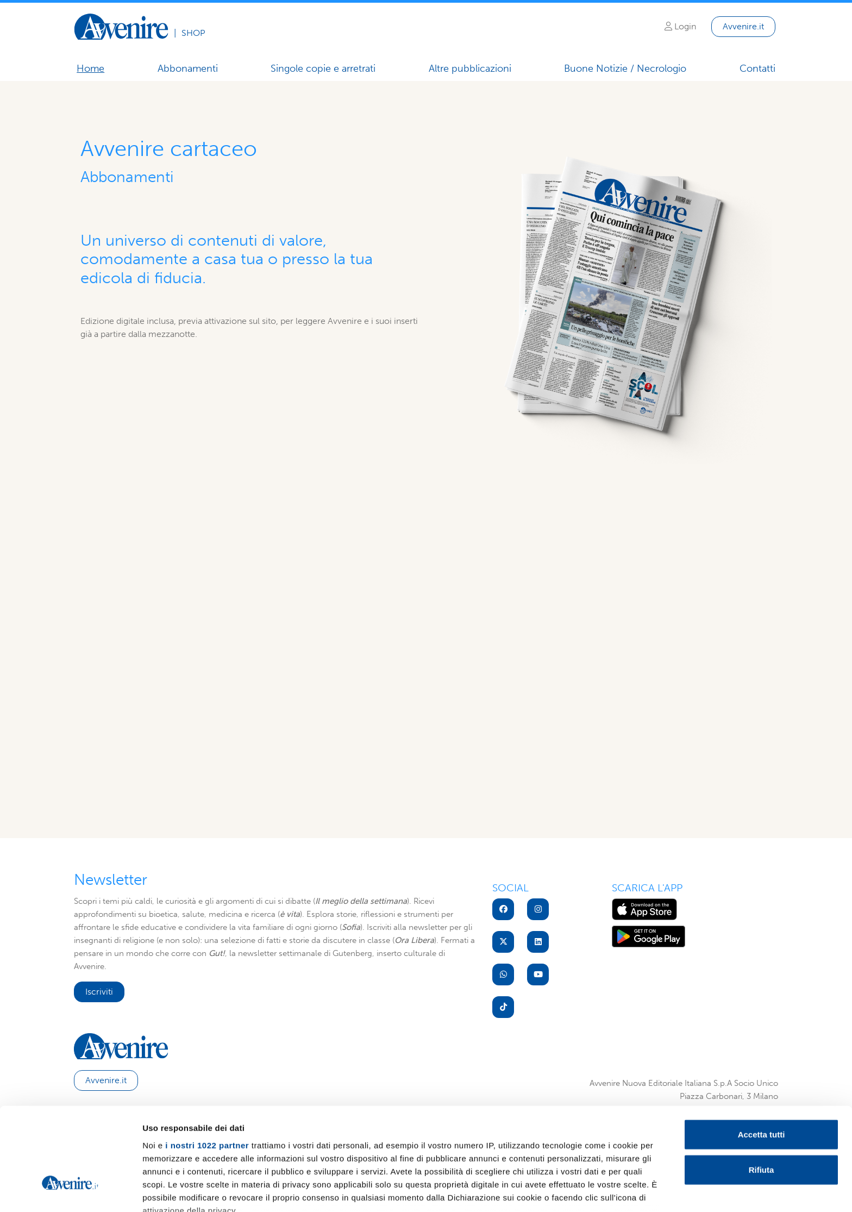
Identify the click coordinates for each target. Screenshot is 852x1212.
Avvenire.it (743, 26)
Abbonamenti (188, 68)
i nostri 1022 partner (207, 1065)
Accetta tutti (761, 1054)
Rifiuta (761, 1090)
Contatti (757, 68)
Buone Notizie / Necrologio (625, 69)
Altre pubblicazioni (470, 68)
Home (90, 68)
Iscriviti (99, 991)
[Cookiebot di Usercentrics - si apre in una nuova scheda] (70, 1191)
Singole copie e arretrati (323, 68)
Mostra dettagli (571, 1190)
